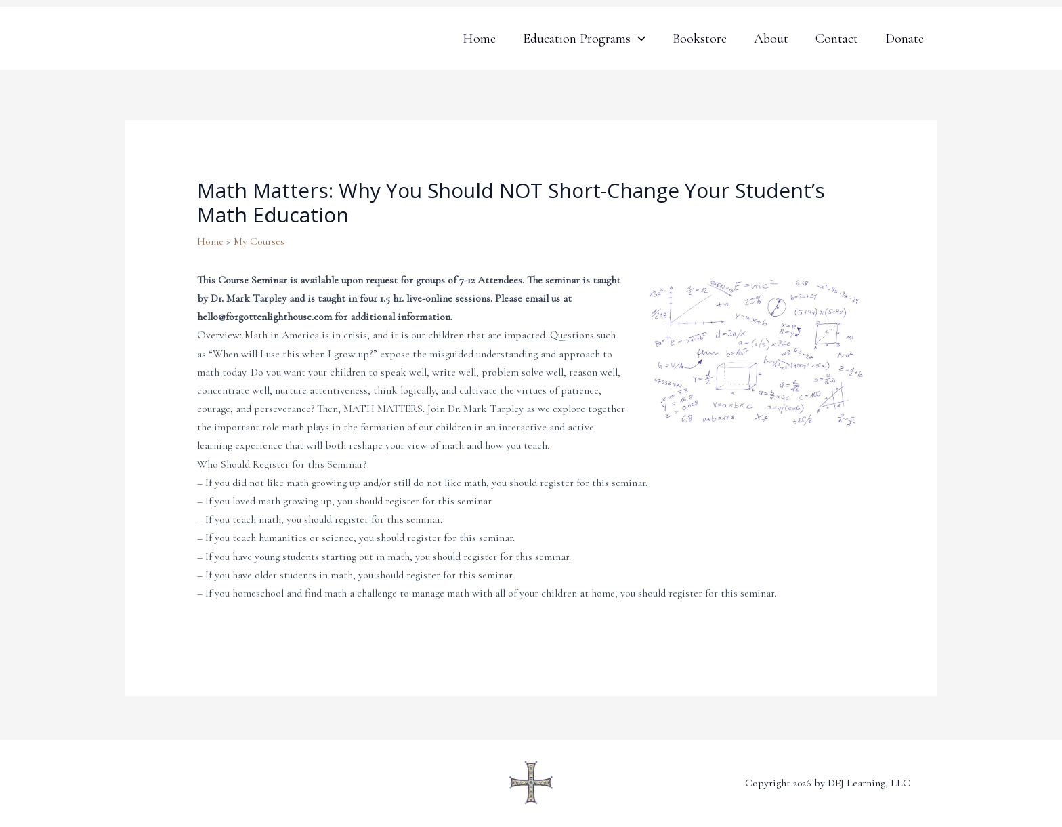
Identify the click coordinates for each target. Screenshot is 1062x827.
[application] (638, 38)
